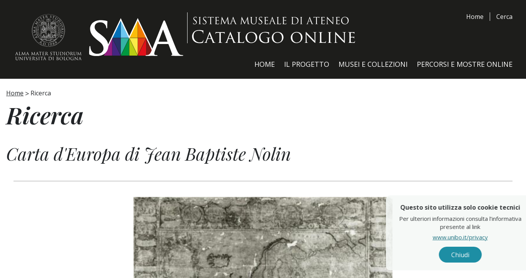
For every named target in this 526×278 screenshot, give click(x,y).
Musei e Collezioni (373, 64)
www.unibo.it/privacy (478, 237)
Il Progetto (306, 64)
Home (475, 16)
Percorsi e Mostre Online (464, 64)
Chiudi (479, 255)
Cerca (504, 16)
